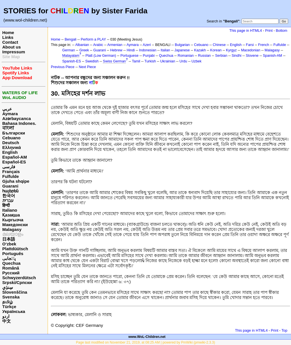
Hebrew (116, 50)
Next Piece (87, 67)
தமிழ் (7, 301)
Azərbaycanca (16, 118)
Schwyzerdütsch (19, 277)
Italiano (9, 210)
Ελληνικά (11, 147)
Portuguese (129, 56)
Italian (165, 50)
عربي (7, 108)
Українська (13, 311)
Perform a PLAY (93, 39)
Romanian (186, 56)
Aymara (10, 113)
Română (10, 268)
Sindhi (237, 56)
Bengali (70, 39)
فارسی (8, 166)
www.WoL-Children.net (147, 337)
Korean (216, 50)
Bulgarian (182, 45)
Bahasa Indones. (19, 123)
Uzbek (196, 61)
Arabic (98, 45)
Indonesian (147, 50)
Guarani (10, 186)
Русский (11, 272)
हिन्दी (6, 205)
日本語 (8, 239)
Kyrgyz (231, 50)
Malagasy (12, 229)
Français (11, 171)
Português (12, 253)
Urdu (183, 61)
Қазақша (11, 215)
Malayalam (70, 56)
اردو (5, 316)
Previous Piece (62, 67)
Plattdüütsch (15, 248)
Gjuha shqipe (15, 181)
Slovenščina (14, 292)
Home (8, 32)
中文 (6, 321)
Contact (10, 42)
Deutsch (10, 142)
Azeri (147, 45)
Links (7, 37)
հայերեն (10, 190)
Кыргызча (12, 219)
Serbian (221, 56)
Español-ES (14, 161)
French (263, 45)
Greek (84, 50)
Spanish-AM (272, 56)
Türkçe (9, 306)
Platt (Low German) (101, 56)
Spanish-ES (71, 61)
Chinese (219, 45)
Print (269, 30)
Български (13, 133)
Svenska (11, 296)
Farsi (250, 45)
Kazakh (200, 50)
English (10, 152)
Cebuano (11, 137)
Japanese (182, 50)
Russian (204, 56)
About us (11, 47)
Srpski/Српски (17, 282)
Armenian (114, 45)
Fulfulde (10, 176)
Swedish (92, 61)
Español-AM (14, 157)
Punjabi (149, 56)
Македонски (15, 224)
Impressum (13, 51)
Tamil (136, 61)
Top (284, 330)
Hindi (131, 50)
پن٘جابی (9, 258)
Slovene (252, 56)
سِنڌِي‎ (7, 287)
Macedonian (250, 50)
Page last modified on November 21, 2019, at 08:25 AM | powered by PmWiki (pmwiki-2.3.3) (145, 342)
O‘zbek (9, 243)
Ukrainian (167, 61)
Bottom (281, 30)
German (68, 50)
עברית (7, 200)
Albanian (82, 45)
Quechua (11, 263)
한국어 (8, 195)
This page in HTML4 (245, 30)
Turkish (150, 61)
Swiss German (114, 61)
